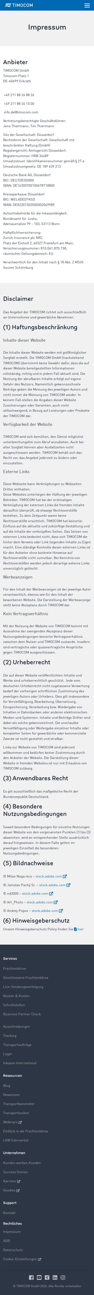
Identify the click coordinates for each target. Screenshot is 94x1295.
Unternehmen (14, 1153)
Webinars (12, 1122)
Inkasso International (20, 1063)
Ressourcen (12, 1075)
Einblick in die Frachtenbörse (25, 1131)
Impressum (12, 1232)
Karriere (11, 1181)
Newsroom (11, 1095)
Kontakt (9, 1213)
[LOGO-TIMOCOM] (19, 5)
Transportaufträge (17, 1045)
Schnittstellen (14, 1005)
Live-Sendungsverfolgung (23, 987)
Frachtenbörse (14, 969)
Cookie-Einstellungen (22, 1259)
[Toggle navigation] (87, 5)
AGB (6, 1241)
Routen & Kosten (16, 996)
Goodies (11, 1190)
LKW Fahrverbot (16, 1140)
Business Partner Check (22, 1014)
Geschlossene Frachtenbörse (25, 978)
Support (9, 1203)
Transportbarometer (19, 1104)
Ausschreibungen (16, 1027)
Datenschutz (13, 1250)
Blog (6, 1086)
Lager (7, 1054)
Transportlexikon (16, 1113)
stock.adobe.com (49, 876)
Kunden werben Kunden (22, 1163)
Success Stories (15, 1172)
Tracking (9, 1036)
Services (10, 958)
